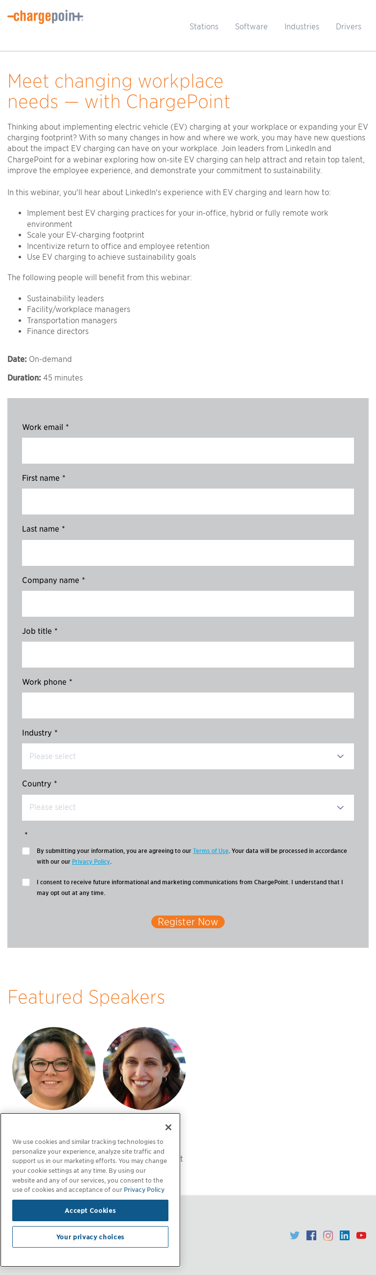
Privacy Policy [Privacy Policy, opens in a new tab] (144, 1189)
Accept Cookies (90, 1210)
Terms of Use (211, 850)
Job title (40, 631)
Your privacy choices (90, 1237)
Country (39, 783)
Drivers (348, 26)
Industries (301, 26)
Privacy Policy (91, 861)
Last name (43, 529)
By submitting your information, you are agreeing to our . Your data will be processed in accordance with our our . (192, 856)
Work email (45, 427)
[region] (90, 1190)
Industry (40, 733)
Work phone (47, 682)
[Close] (168, 1127)
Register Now (188, 922)
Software (251, 26)
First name (44, 478)
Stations (203, 26)
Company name (53, 580)
